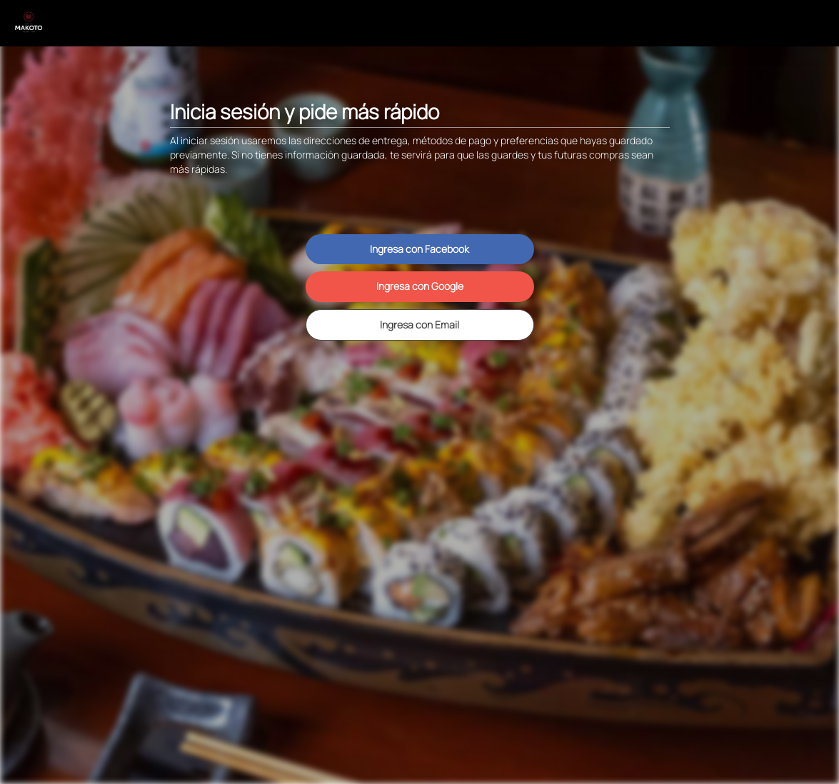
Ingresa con (419, 249)
